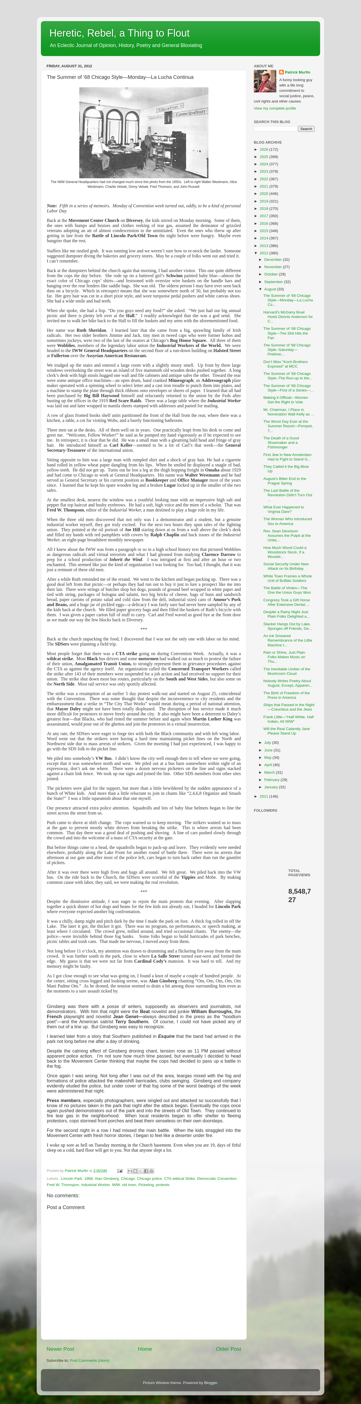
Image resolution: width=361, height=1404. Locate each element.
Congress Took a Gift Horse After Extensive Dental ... (286, 602)
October (271, 274)
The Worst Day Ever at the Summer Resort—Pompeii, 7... (288, 426)
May (268, 757)
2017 (264, 216)
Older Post (228, 1349)
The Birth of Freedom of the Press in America (286, 695)
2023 (264, 171)
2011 (264, 796)
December (273, 259)
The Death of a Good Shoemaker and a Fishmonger (281, 442)
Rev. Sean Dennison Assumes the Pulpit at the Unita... (287, 535)
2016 (264, 223)
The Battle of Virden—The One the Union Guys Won (287, 590)
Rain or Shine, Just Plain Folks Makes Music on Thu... (284, 657)
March (270, 772)
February (272, 780)
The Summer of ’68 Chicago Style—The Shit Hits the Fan (287, 333)
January (271, 787)
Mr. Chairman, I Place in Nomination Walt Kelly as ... (288, 412)
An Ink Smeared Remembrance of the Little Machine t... (287, 640)
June (269, 750)
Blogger (210, 1383)
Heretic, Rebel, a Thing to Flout (119, 33)
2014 (264, 238)
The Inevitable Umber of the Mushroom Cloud (287, 671)
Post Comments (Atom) (89, 1360)
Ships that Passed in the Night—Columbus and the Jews (288, 707)
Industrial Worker (95, 1185)
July (268, 742)
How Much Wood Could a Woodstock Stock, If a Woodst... (285, 552)
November (273, 267)
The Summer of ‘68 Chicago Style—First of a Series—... (288, 388)
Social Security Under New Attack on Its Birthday (286, 566)
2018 (264, 208)
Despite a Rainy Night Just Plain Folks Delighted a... (286, 614)
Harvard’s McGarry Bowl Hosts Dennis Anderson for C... (288, 316)
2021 (264, 186)
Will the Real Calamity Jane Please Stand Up (286, 731)
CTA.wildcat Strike (179, 1178)
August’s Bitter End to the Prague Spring (284, 481)
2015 (264, 231)
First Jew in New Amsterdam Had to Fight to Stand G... (287, 457)
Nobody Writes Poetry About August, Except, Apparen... (288, 683)
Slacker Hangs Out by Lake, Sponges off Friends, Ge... (287, 626)
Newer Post (60, 1349)
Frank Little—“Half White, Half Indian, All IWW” (288, 719)
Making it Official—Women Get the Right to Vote (285, 399)
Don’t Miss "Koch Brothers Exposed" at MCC (285, 364)
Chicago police (149, 1178)
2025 (264, 157)
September (274, 282)
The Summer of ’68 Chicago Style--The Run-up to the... (287, 375)
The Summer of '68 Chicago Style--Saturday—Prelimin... (287, 349)
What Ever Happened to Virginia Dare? (283, 509)
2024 (264, 164)
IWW (116, 1185)
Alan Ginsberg (107, 1178)
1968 (88, 1178)
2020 (264, 194)
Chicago (128, 1178)
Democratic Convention (217, 1178)
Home (145, 1349)
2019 (264, 201)
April (268, 765)
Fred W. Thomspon (63, 1185)
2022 (264, 179)
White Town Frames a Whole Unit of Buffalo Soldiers (287, 578)
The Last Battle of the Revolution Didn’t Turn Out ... (287, 495)
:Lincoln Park (71, 1178)
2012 (264, 253)
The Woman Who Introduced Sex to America (287, 521)
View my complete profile (275, 108)
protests (163, 1185)
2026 (264, 149)
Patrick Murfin (297, 72)
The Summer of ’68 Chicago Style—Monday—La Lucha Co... (288, 300)
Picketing (146, 1185)
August (270, 289)
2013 (264, 246)
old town (129, 1185)
